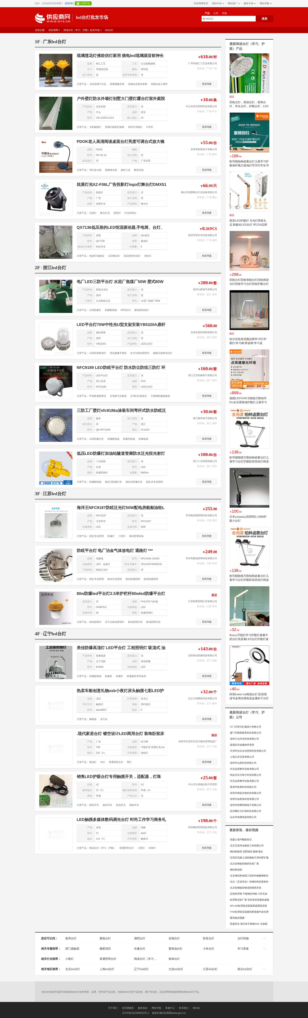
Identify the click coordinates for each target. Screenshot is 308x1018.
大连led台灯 (176, 969)
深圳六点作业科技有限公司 (244, 738)
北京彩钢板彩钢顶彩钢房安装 (245, 887)
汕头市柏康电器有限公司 (242, 817)
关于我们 (113, 1008)
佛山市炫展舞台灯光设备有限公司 (199, 192)
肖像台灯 (139, 948)
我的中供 (217, 3)
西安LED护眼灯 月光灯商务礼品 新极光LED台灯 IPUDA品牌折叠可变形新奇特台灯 (248, 224)
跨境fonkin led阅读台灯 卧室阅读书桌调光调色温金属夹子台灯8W (249, 698)
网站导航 (265, 3)
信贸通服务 (128, 1008)
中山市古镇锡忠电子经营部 (202, 784)
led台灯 (109, 30)
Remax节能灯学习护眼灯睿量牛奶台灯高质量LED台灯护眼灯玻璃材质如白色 (249, 639)
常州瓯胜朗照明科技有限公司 (201, 515)
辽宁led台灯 (141, 969)
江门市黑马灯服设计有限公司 (245, 726)
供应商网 (53, 30)
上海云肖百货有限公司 (241, 756)
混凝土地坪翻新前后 (240, 839)
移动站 (196, 1008)
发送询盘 (207, 83)
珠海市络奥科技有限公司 (242, 787)
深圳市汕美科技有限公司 (242, 762)
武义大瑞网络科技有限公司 (202, 698)
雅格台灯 (105, 938)
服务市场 (249, 3)
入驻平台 (85, 3)
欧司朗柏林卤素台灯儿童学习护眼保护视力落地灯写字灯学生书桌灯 (249, 165)
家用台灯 (71, 938)
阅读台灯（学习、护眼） (149, 958)
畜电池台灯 (176, 948)
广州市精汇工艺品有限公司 (202, 63)
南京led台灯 (244, 969)
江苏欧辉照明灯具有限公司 (202, 601)
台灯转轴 (243, 938)
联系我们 (184, 1008)
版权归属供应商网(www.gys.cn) (169, 1013)
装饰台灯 (174, 958)
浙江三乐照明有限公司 (205, 461)
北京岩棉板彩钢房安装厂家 (244, 863)
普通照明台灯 (108, 958)
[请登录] (69, 3)
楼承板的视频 (236, 917)
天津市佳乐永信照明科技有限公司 (247, 750)
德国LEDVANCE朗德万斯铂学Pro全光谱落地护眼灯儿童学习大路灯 (248, 402)
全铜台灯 (174, 938)
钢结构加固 (235, 869)
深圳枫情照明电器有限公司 (202, 827)
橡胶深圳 (105, 948)
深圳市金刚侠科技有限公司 (244, 799)
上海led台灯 (107, 969)
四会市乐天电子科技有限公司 (245, 775)
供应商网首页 (201, 3)
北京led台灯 (72, 969)
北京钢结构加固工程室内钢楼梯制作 (249, 875)
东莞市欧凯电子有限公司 (204, 149)
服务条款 (142, 1008)
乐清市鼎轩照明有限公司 (204, 332)
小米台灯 (208, 948)
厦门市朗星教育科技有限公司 (245, 732)
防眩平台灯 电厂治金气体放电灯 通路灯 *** (115, 550)
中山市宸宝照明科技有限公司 (201, 106)
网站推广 (233, 3)
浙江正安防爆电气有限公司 (202, 375)
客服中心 (170, 1008)
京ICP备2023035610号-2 (135, 1013)
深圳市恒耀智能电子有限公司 (245, 805)
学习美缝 (243, 948)
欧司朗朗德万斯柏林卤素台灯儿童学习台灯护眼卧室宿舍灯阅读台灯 (249, 461)
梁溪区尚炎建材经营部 (241, 744)
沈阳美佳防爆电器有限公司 (202, 655)
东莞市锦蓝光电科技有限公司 (245, 793)
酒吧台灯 (139, 938)
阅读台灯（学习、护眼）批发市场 (82, 30)
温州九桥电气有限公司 (205, 289)
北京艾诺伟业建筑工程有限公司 (246, 845)
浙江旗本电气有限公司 (205, 418)
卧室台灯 (208, 938)
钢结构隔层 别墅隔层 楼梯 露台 (246, 851)
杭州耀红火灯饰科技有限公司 (245, 811)
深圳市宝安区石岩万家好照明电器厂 (198, 741)
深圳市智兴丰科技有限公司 (202, 235)
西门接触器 (72, 948)
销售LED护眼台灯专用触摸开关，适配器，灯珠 (119, 776)
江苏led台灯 (210, 969)
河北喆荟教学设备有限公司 (244, 769)
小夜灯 (69, 958)
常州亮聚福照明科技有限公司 (201, 558)
